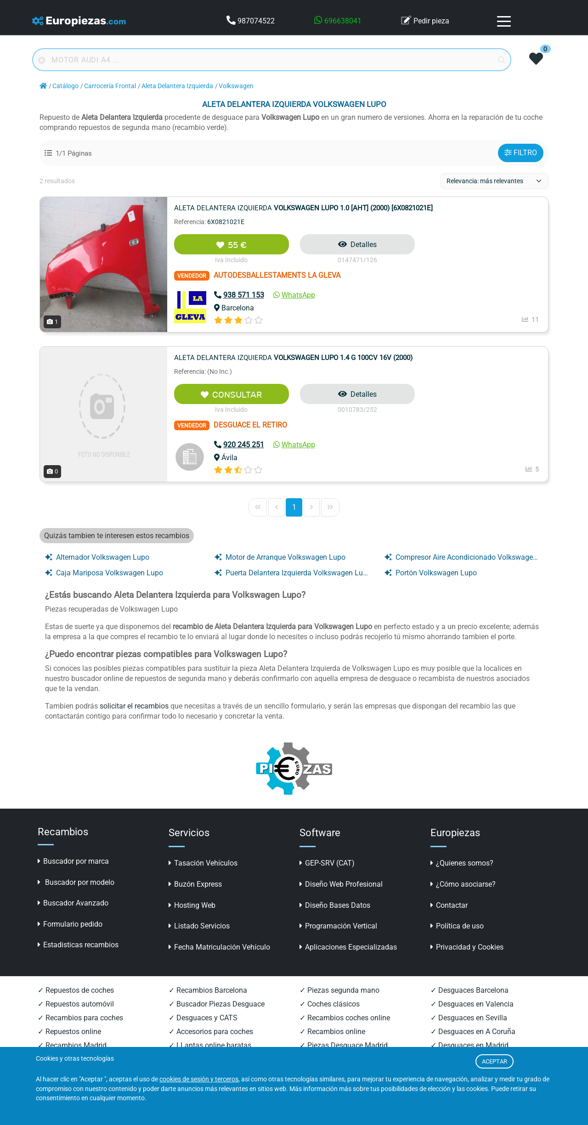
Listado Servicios (199, 926)
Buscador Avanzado (73, 903)
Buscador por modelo (76, 882)
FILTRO (520, 152)
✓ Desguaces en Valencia (472, 1004)
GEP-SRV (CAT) (327, 863)
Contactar (449, 905)
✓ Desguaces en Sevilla (468, 1017)
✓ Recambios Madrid (72, 1045)
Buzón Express (195, 884)
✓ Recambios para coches (80, 1017)
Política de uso (457, 926)
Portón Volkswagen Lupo (430, 572)
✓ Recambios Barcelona (208, 990)
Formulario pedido (70, 924)
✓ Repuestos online (69, 1031)
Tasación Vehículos (203, 863)
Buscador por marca (73, 861)
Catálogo (65, 86)
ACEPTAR (494, 1061)
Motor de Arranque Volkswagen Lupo (280, 557)
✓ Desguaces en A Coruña (472, 1031)
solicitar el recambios (134, 706)
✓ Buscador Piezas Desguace (217, 1004)
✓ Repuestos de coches (76, 990)
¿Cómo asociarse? (463, 884)
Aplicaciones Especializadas (348, 947)
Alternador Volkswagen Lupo (97, 557)
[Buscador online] (271, 59)
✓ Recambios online (332, 1031)
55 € (231, 245)
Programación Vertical (338, 926)
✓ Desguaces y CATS (203, 1017)
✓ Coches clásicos (330, 1004)
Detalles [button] (357, 244)
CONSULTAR (231, 394)
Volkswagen (236, 86)
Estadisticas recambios (78, 944)
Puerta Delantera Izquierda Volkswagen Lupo (292, 572)
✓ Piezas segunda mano (339, 990)
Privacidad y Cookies (466, 947)
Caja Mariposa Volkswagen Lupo (104, 572)
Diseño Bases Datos (335, 905)
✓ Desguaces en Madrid (469, 1045)
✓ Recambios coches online (345, 1017)
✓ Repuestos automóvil (76, 1004)
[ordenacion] (494, 181)
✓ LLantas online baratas (210, 1045)
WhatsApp (294, 295)
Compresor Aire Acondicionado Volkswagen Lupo (462, 557)
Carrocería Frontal (110, 86)
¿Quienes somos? (461, 863)
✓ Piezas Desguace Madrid (344, 1045)
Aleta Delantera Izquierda (177, 86)
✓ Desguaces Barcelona (469, 990)
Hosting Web (192, 905)
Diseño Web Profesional (341, 884)
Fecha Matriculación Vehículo (219, 947)
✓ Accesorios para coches (211, 1031)
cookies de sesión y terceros (198, 1079)
